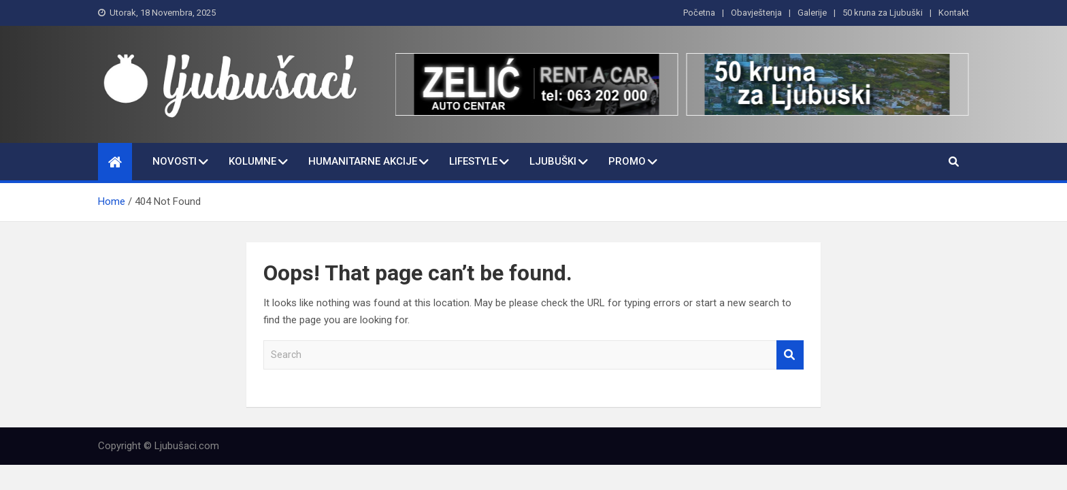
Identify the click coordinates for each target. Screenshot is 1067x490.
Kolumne (252, 161)
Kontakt (953, 12)
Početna (699, 12)
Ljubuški (552, 161)
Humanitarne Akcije (362, 161)
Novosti (174, 161)
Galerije (812, 12)
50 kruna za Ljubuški (882, 12)
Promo (627, 161)
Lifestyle (473, 161)
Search (790, 355)
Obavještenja (756, 12)
